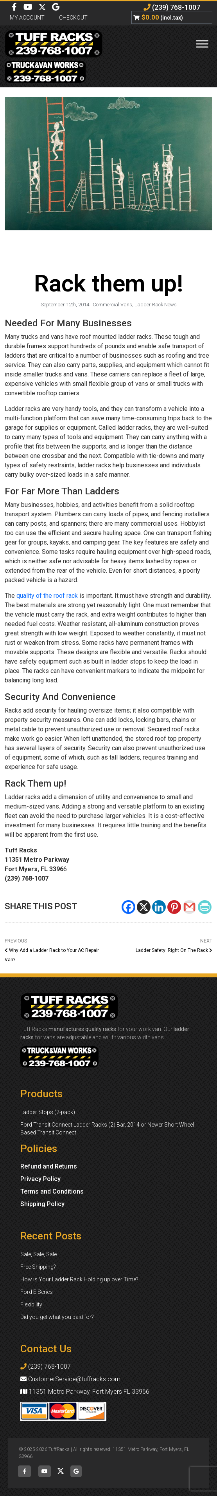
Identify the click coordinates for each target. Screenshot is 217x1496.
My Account (27, 17)
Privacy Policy (40, 1179)
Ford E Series (36, 1292)
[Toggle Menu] (202, 43)
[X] (144, 907)
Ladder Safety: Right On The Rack (174, 950)
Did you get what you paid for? (57, 1317)
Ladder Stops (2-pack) (47, 1112)
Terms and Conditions (52, 1191)
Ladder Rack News (156, 305)
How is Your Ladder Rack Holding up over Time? (79, 1279)
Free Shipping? (38, 1267)
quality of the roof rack (47, 595)
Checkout (73, 17)
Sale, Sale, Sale (38, 1254)
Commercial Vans (112, 305)
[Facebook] (128, 907)
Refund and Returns (48, 1166)
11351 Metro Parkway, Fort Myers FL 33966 (84, 1391)
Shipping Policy (42, 1204)
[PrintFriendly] (205, 907)
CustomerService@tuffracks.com (70, 1379)
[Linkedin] (159, 907)
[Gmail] (189, 907)
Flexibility (31, 1304)
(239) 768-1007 (171, 7)
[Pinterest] (174, 907)
